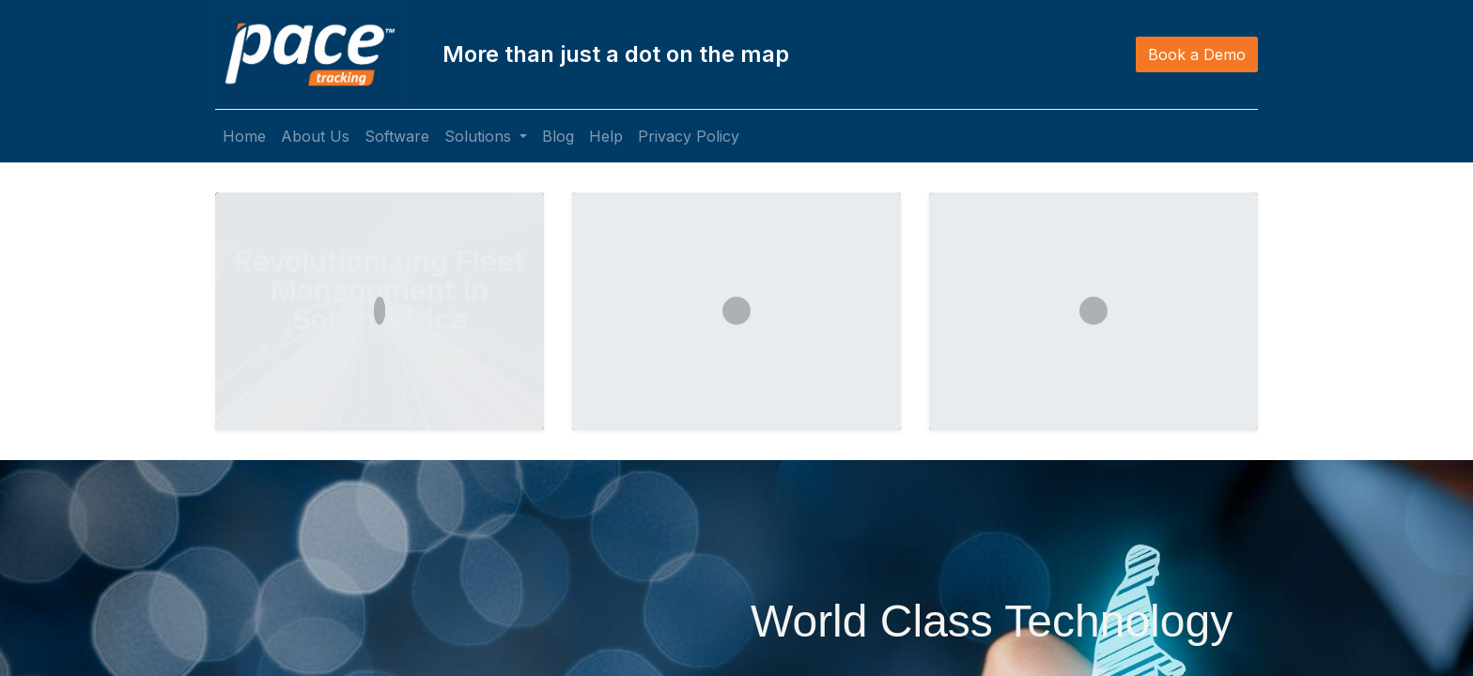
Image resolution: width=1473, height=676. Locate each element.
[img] (58, 424)
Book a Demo (1197, 54)
